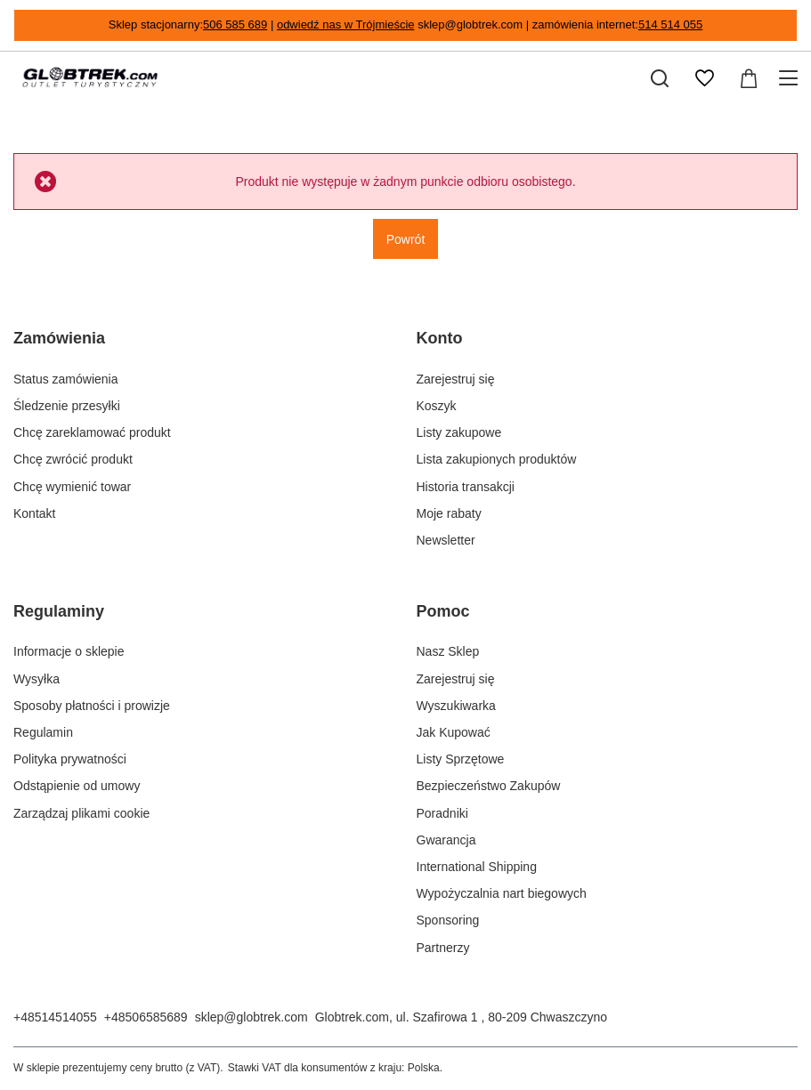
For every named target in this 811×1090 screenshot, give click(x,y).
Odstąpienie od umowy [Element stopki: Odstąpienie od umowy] (76, 786)
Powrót (406, 239)
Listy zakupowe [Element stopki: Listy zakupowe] (459, 432)
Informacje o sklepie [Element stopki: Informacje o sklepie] (69, 651)
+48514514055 (55, 1017)
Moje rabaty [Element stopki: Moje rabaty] (449, 513)
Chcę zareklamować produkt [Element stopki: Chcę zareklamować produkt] (92, 432)
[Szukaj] (659, 78)
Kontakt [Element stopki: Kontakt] (34, 513)
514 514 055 (670, 24)
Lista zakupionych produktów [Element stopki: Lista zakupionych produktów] (497, 459)
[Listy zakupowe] (704, 78)
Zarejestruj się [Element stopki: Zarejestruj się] (456, 379)
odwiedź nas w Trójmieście (346, 24)
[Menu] (791, 78)
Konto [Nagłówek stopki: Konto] (440, 338)
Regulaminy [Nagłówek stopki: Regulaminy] (58, 611)
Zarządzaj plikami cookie (81, 813)
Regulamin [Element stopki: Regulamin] (43, 732)
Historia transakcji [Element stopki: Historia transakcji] (466, 487)
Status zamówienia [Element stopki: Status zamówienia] (65, 379)
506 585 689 (235, 24)
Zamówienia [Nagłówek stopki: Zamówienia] (59, 338)
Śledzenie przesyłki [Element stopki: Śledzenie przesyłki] (66, 406)
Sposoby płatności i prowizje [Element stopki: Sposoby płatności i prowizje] (91, 705)
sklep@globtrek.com (251, 1017)
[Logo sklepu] (89, 78)
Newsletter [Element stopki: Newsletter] (446, 540)
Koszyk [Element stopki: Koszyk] (437, 406)
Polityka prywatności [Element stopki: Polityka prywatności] (69, 759)
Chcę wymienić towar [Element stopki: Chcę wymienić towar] (72, 487)
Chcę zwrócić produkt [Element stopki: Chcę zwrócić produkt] (73, 459)
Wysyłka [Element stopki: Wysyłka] (36, 679)
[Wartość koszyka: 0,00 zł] (748, 78)
